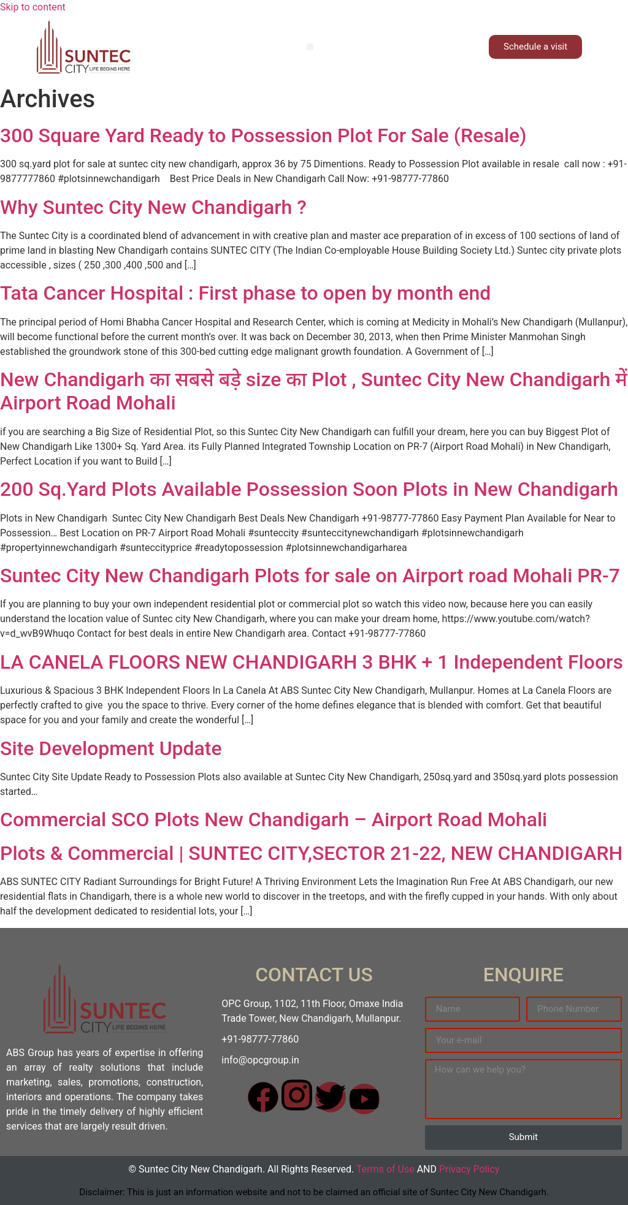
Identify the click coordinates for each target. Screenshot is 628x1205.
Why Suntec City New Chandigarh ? (153, 207)
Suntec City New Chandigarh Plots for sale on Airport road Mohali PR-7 (310, 575)
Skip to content (33, 7)
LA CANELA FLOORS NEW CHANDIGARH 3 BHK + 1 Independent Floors (311, 662)
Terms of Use (385, 1169)
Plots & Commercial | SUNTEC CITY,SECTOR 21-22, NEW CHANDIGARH (311, 853)
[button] (310, 47)
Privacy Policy (469, 1169)
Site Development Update (111, 748)
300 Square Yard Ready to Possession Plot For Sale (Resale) (263, 135)
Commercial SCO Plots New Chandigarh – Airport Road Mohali (273, 819)
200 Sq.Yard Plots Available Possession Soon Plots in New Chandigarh (309, 489)
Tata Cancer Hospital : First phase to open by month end (245, 293)
